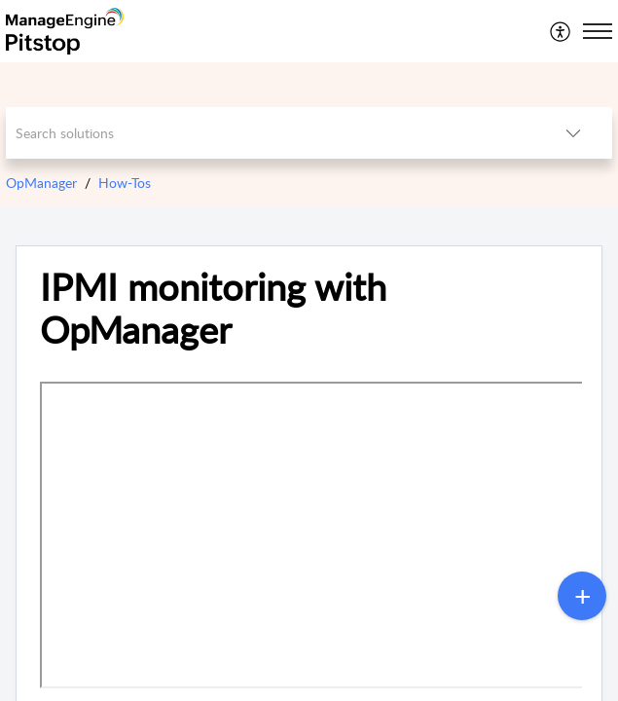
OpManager (41, 182)
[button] (561, 31)
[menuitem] (561, 31)
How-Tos (124, 182)
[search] (269, 133)
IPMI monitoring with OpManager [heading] (213, 308)
